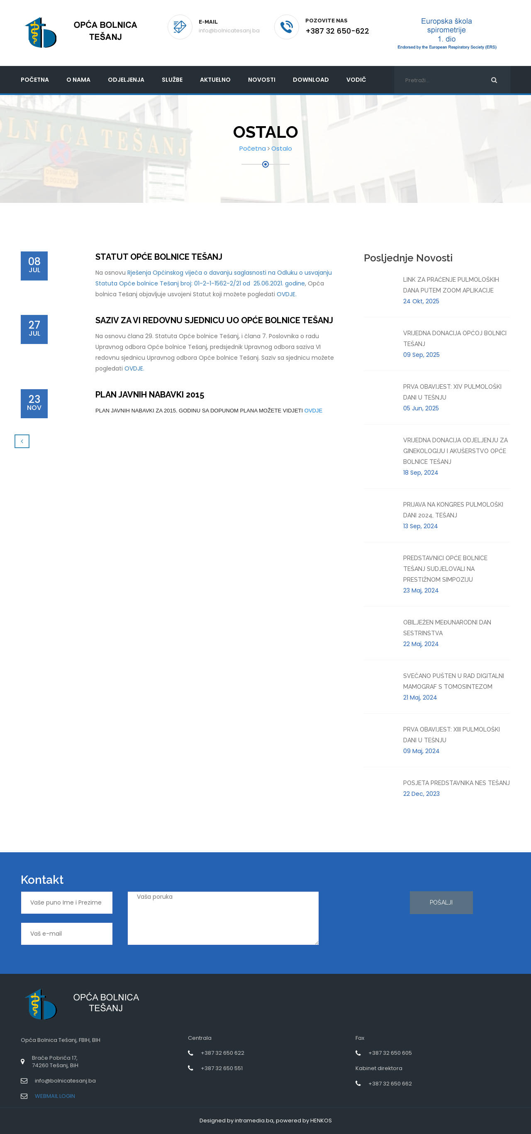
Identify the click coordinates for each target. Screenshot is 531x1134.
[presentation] (368, 921)
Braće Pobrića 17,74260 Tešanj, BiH (55, 1062)
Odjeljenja (126, 80)
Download (311, 80)
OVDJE (313, 410)
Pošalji (441, 902)
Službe (172, 80)
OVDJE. (287, 294)
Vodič (356, 80)
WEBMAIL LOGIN (55, 1096)
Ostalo (281, 148)
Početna (252, 148)
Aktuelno (215, 80)
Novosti (261, 80)
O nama (78, 80)
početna (35, 80)
